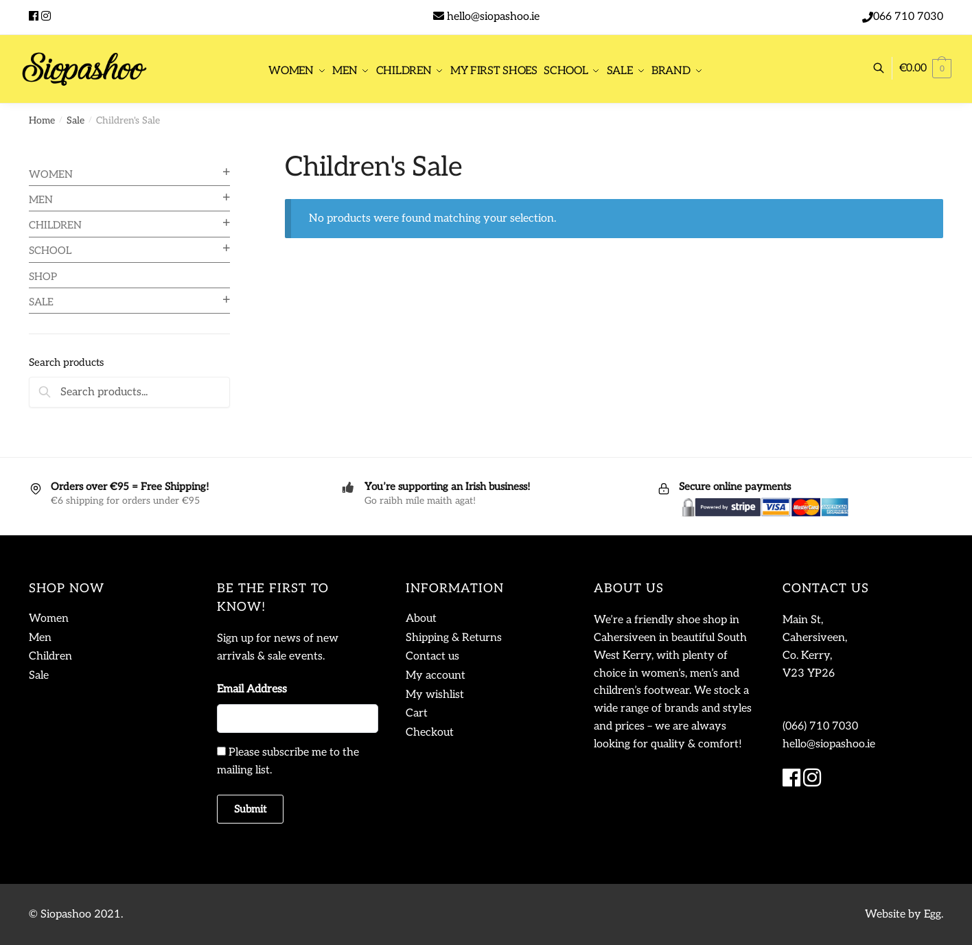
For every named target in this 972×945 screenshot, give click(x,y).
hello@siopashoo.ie (493, 16)
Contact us (432, 656)
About (421, 618)
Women (51, 174)
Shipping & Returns (454, 637)
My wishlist (435, 694)
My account (435, 675)
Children (55, 225)
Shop (43, 276)
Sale (75, 120)
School (50, 250)
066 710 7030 (908, 16)
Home (42, 120)
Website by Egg (903, 914)
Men (41, 200)
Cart (417, 713)
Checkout (430, 732)
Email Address (252, 689)
